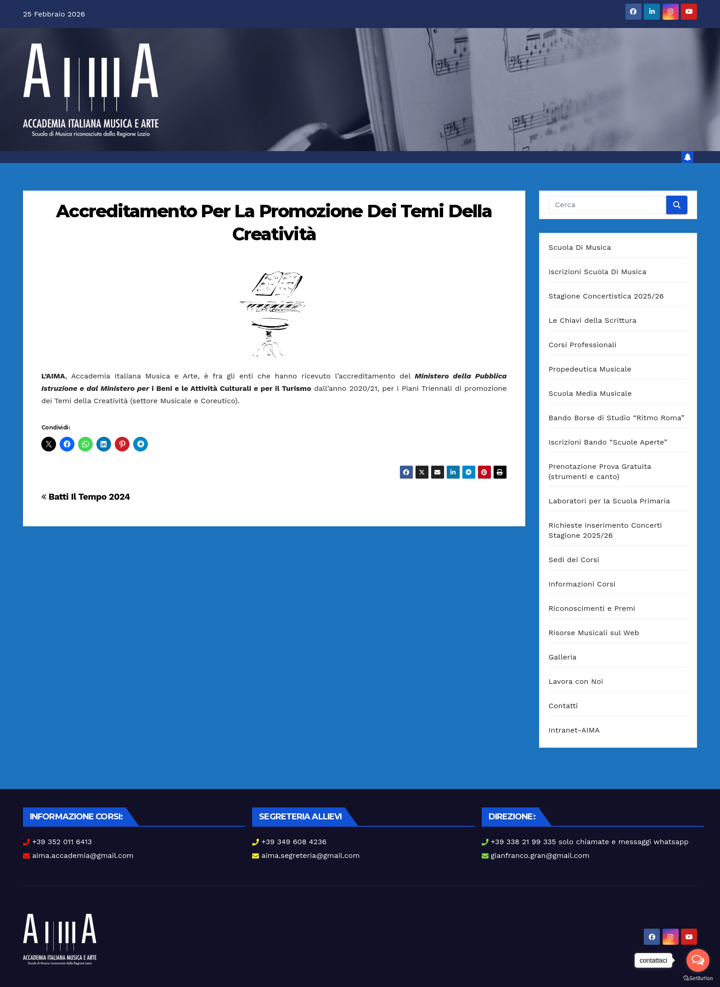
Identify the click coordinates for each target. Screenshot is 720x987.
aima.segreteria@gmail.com (310, 855)
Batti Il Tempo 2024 (85, 496)
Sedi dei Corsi (574, 559)
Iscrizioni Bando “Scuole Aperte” (608, 442)
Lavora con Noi (576, 681)
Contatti (563, 705)
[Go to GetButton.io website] (698, 978)
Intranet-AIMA (574, 730)
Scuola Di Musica (580, 247)
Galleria (563, 657)
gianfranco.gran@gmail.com (540, 855)
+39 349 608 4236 (293, 841)
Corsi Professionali (583, 344)
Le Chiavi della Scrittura (593, 320)
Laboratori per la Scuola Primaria (609, 500)
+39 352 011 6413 (62, 841)
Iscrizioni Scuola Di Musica (598, 271)
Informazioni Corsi (582, 584)
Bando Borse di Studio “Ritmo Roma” (617, 417)
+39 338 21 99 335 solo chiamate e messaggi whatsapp (590, 841)
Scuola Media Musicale (590, 393)
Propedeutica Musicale (590, 369)
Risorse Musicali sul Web (594, 632)
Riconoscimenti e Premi (592, 608)
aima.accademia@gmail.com (83, 855)
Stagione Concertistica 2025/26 (606, 296)
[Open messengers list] (697, 960)
